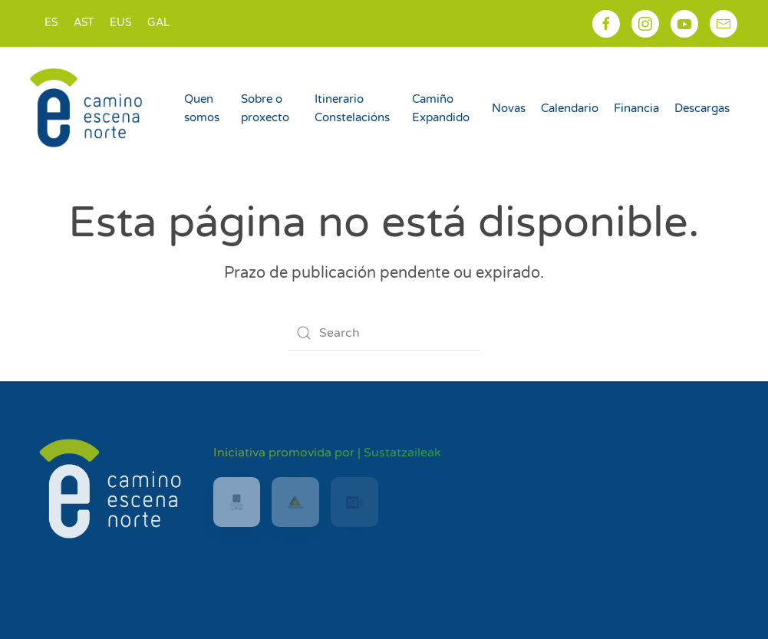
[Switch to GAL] (158, 23)
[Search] (384, 333)
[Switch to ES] (51, 23)
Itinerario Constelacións (352, 108)
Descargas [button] (702, 108)
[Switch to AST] (84, 23)
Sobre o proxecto (265, 108)
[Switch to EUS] (121, 23)
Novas (509, 108)
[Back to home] (88, 107)
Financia (636, 108)
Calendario (569, 108)
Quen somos (201, 108)
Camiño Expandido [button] (441, 108)
